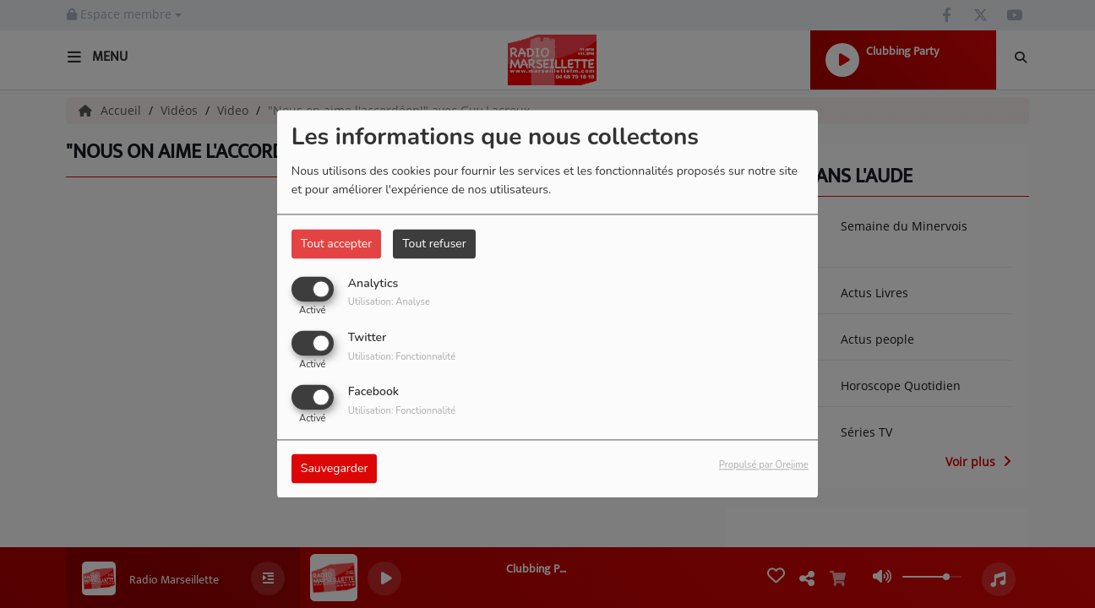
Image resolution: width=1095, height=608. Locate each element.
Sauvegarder (334, 469)
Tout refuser (434, 244)
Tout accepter (336, 244)
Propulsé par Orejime (764, 465)
